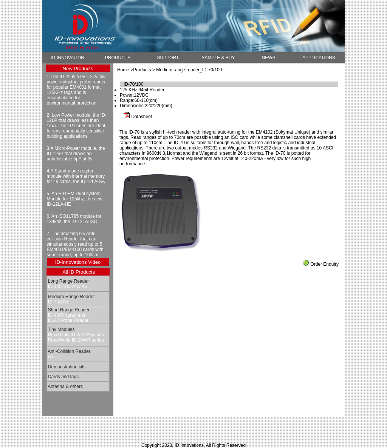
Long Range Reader (68, 281)
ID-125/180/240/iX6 (67, 286)
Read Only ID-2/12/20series (75, 334)
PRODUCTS (117, 57)
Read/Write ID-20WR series (75, 340)
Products (142, 69)
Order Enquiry (324, 264)
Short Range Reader (68, 310)
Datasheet (141, 116)
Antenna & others (65, 386)
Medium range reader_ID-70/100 (189, 69)
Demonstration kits (66, 366)
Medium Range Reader (71, 296)
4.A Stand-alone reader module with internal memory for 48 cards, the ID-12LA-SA (76, 176)
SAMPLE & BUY (218, 57)
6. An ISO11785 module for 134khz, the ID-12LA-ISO (74, 219)
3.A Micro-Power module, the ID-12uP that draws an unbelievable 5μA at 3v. (76, 154)
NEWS (269, 57)
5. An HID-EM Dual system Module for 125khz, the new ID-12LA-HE (74, 199)
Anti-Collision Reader (68, 351)
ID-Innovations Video (78, 262)
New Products (78, 68)
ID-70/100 (57, 302)
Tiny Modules (61, 329)
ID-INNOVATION (67, 57)
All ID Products (78, 272)
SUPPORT (168, 57)
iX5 (51, 356)
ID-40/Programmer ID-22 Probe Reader (68, 318)
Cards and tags (63, 376)
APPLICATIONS (318, 57)
